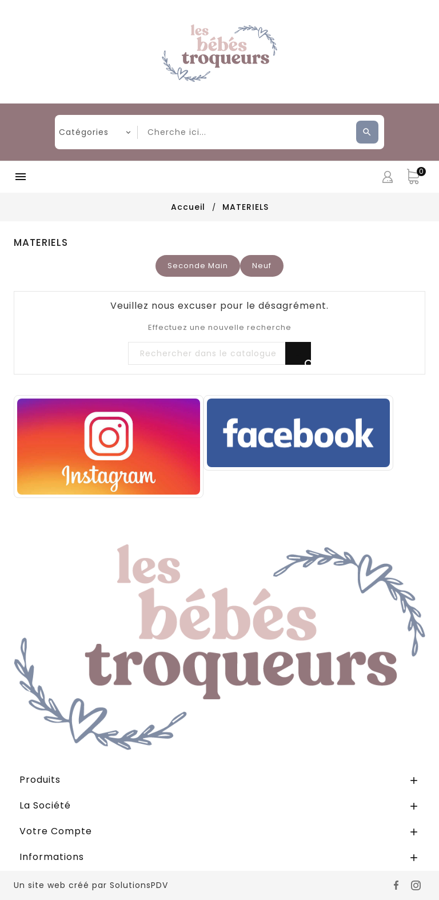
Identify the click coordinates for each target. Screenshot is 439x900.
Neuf (262, 265)
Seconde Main (197, 265)
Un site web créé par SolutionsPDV (91, 885)
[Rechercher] (219, 354)
